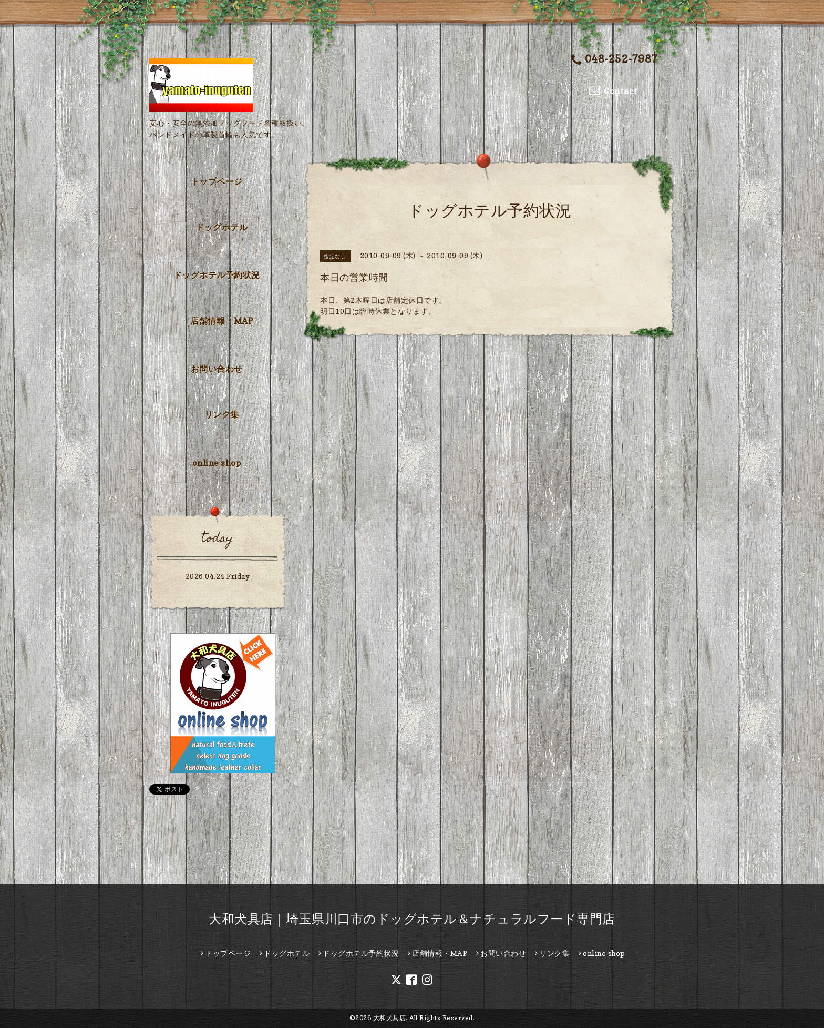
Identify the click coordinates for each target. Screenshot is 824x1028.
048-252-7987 (614, 60)
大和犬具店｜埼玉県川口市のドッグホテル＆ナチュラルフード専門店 (412, 919)
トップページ (217, 181)
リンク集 (221, 414)
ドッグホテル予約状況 (216, 275)
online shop (216, 462)
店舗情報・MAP (221, 320)
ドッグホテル (221, 227)
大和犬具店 (389, 1018)
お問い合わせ (217, 368)
